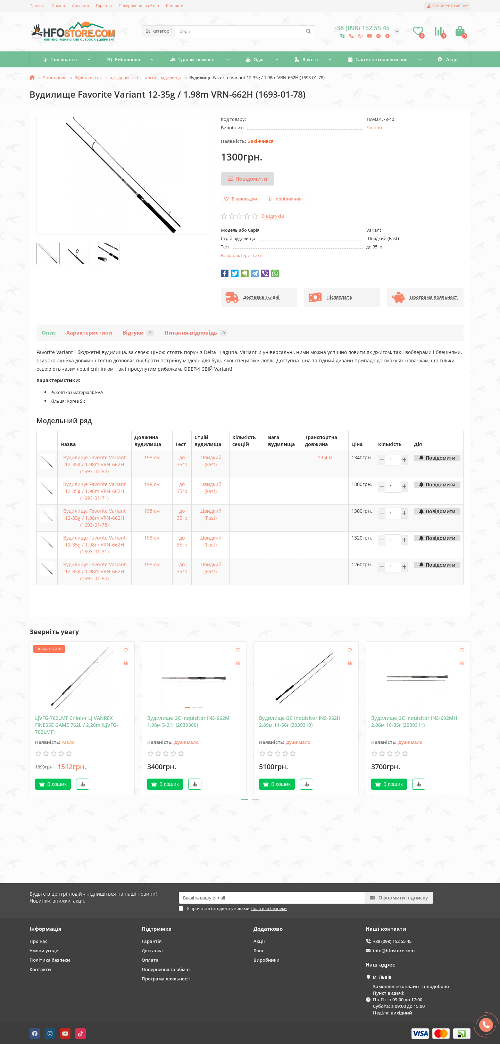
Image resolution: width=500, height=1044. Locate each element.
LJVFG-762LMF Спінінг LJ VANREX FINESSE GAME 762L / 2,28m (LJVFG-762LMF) (76, 725)
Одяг (254, 59)
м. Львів (382, 977)
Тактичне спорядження (377, 59)
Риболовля (123, 59)
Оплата (58, 5)
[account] (447, 6)
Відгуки (138, 332)
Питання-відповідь (196, 332)
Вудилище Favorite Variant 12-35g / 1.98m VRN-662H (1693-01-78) (94, 518)
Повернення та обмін (139, 5)
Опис (49, 332)
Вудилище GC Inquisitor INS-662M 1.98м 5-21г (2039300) (188, 721)
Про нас (37, 5)
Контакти (174, 5)
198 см (152, 457)
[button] (244, 799)
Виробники (266, 960)
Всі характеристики (241, 255)
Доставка (80, 5)
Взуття (306, 59)
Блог (258, 950)
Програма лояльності (166, 979)
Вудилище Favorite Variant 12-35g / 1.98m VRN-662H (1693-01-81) (94, 544)
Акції (447, 59)
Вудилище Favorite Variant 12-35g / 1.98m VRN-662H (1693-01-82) (94, 464)
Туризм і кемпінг (192, 59)
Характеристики (89, 332)
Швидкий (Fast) (210, 461)
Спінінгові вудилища (159, 77)
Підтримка (157, 928)
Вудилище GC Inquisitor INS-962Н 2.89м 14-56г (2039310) (300, 721)
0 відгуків (273, 216)
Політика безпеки (50, 960)
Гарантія (104, 5)
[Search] (245, 31)
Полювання (59, 59)
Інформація (45, 928)
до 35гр (182, 461)
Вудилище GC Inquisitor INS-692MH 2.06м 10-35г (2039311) (414, 721)
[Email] (272, 898)
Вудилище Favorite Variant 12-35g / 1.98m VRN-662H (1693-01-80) (94, 571)
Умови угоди (44, 950)
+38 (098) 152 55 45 (392, 941)
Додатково (268, 928)
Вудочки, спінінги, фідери (101, 77)
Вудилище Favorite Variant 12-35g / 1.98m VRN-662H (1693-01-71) (94, 491)
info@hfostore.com (394, 950)
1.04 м (325, 457)
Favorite (374, 127)
